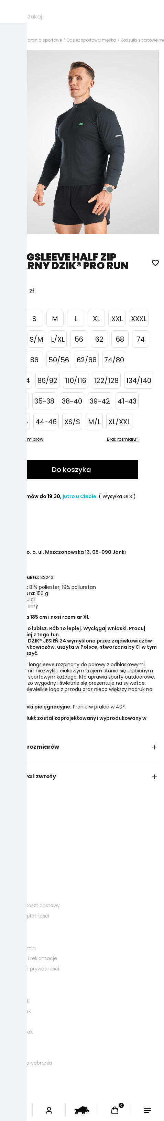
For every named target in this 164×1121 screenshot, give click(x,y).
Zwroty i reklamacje (33, 958)
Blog (15, 1021)
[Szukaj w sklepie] (91, 17)
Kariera (18, 1052)
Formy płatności (29, 915)
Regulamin (23, 948)
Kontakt (19, 1001)
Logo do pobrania (31, 1062)
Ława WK (20, 1011)
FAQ (15, 1042)
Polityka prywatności (34, 968)
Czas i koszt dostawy (35, 905)
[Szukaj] (10, 17)
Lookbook (21, 1032)
